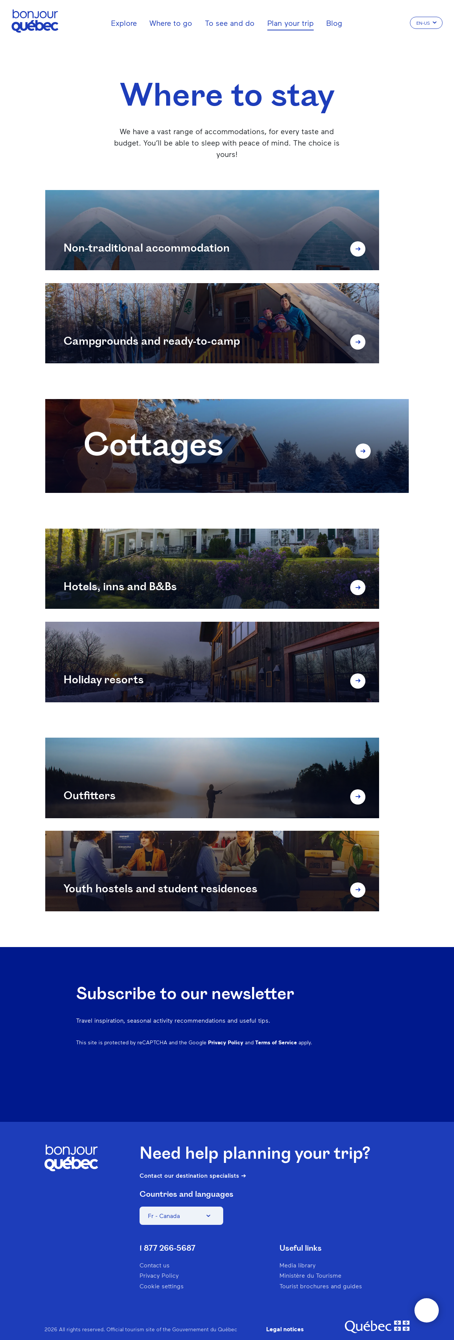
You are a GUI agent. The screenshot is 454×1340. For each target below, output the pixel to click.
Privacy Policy (225, 1026)
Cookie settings (162, 1269)
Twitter (353, 1063)
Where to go (170, 22)
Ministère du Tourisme (310, 1259)
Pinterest (313, 1063)
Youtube (372, 1063)
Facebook (273, 1063)
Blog (334, 22)
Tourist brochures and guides (320, 1269)
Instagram (293, 1063)
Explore (124, 22)
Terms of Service (276, 1026)
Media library (297, 1249)
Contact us (155, 1249)
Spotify (333, 1063)
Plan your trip (290, 22)
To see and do (229, 22)
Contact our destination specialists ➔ (193, 1159)
